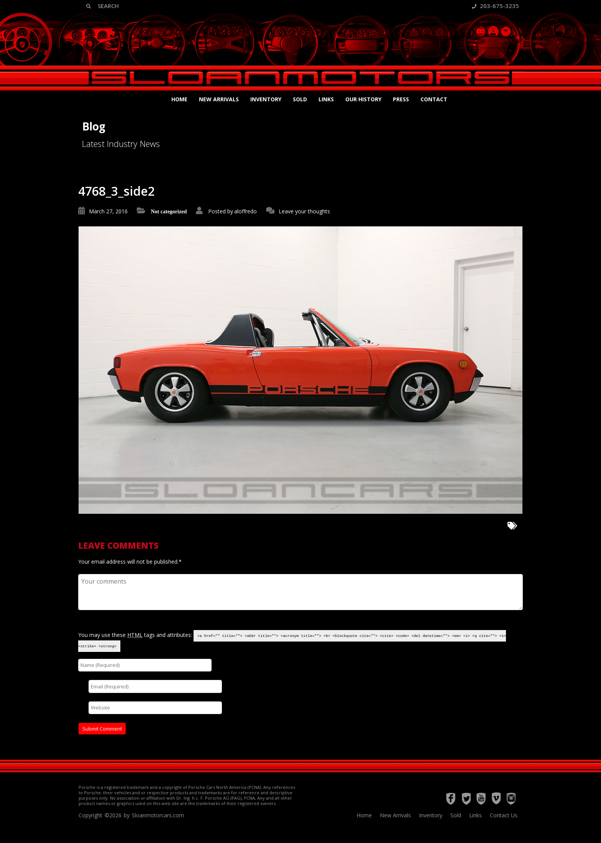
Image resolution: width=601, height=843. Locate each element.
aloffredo (245, 211)
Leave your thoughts (304, 211)
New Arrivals (219, 99)
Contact (433, 99)
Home (179, 99)
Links (326, 99)
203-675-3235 (495, 6)
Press (401, 99)
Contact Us (503, 815)
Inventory (265, 99)
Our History (363, 99)
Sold (300, 99)
